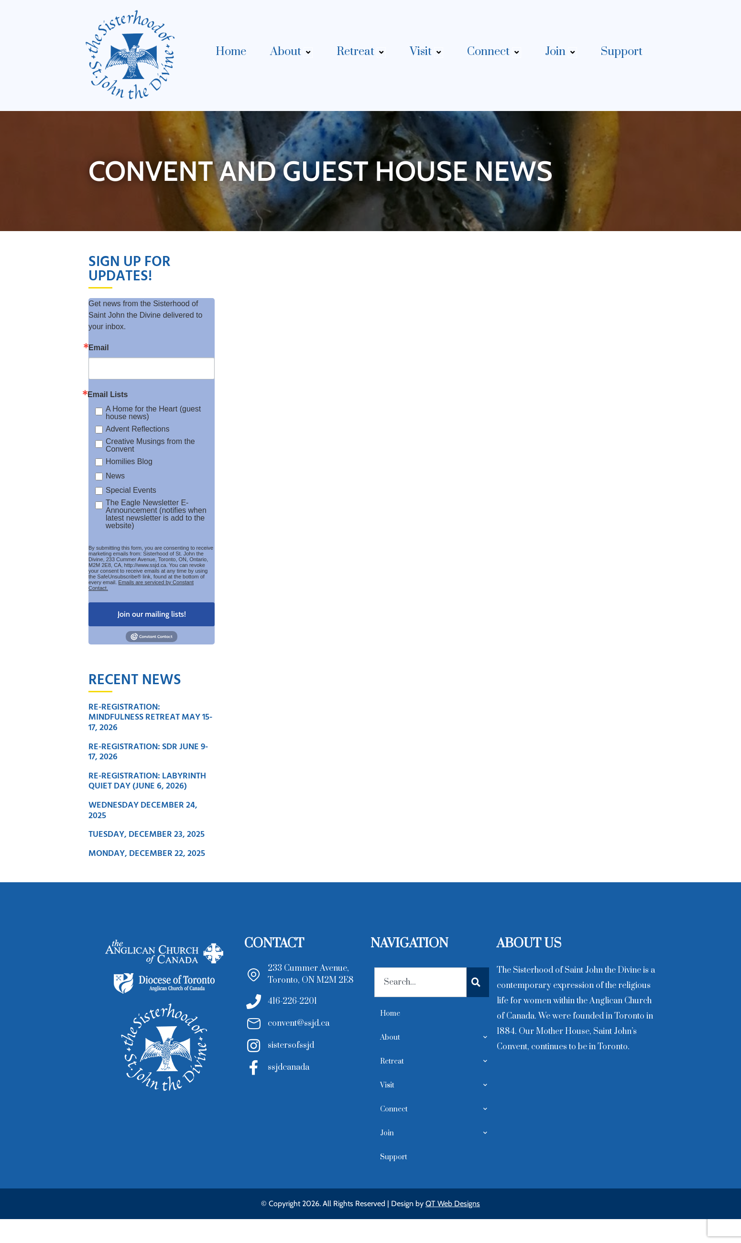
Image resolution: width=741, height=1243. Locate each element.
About (291, 51)
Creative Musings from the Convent (150, 445)
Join (561, 51)
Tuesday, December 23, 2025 (146, 834)
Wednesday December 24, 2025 (142, 810)
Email (98, 348)
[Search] (478, 982)
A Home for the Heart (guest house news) (153, 413)
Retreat (361, 51)
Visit (426, 51)
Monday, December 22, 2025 (146, 853)
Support (622, 51)
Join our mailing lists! (152, 614)
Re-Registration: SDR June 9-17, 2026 (148, 752)
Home (231, 51)
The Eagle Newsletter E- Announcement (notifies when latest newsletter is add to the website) (156, 514)
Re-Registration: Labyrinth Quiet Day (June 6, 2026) (147, 781)
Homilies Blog (129, 461)
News (115, 476)
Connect (494, 51)
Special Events (131, 490)
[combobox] (420, 982)
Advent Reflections (137, 429)
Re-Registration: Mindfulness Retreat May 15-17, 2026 (150, 717)
